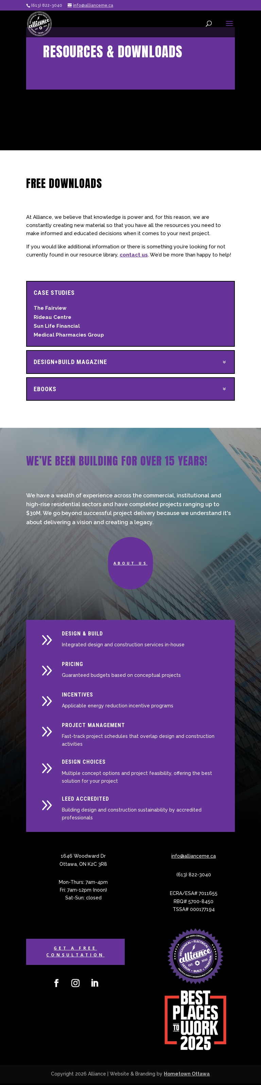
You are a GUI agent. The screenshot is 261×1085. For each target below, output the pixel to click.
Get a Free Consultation (75, 953)
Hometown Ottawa (187, 1075)
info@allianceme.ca (193, 858)
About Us (130, 563)
